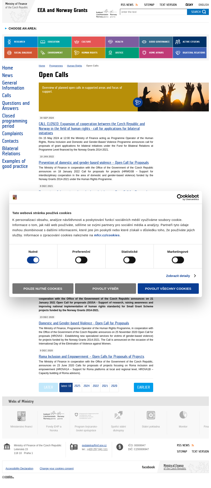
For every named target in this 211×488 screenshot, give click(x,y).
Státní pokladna (151, 419)
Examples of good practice (15, 164)
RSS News (127, 4)
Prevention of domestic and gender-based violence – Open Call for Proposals (94, 162)
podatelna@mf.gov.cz (94, 445)
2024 (86, 387)
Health (114, 42)
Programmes (56, 65)
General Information (13, 85)
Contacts (10, 141)
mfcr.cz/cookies (107, 235)
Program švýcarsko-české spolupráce (86, 421)
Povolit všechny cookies (168, 288)
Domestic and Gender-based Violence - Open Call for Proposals (84, 323)
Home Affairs (151, 53)
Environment (50, 53)
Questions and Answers (16, 106)
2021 (104, 387)
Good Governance (154, 42)
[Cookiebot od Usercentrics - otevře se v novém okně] (180, 197)
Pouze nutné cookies (43, 288)
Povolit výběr (106, 288)
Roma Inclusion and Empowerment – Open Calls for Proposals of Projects (91, 356)
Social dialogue (18, 53)
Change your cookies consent (56, 468)
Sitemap (149, 4)
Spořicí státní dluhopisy (118, 421)
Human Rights (84, 53)
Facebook (148, 467)
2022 (95, 387)
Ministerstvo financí (21, 419)
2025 (77, 387)
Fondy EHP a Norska (54, 421)
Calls (6, 95)
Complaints (12, 133)
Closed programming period (14, 121)
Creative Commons (8, 477)
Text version (168, 4)
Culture (81, 42)
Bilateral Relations (189, 53)
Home (7, 68)
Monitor (183, 419)
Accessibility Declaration (19, 468)
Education (49, 42)
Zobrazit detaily (178, 276)
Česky (189, 4)
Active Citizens (186, 42)
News (7, 75)
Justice (114, 53)
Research (14, 42)
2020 (113, 387)
